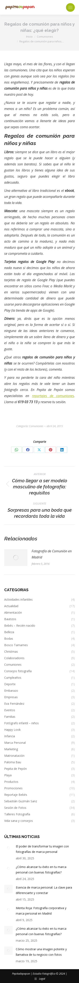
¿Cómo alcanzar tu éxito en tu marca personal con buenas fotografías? (41, 869)
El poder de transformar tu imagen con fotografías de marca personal (42, 849)
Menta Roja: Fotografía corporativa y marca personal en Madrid (41, 910)
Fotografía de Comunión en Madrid (52, 554)
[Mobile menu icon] (70, 7)
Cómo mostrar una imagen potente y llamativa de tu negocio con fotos (41, 952)
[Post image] (15, 557)
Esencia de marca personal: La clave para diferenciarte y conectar (44, 890)
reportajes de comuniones (53, 395)
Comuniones (36, 426)
